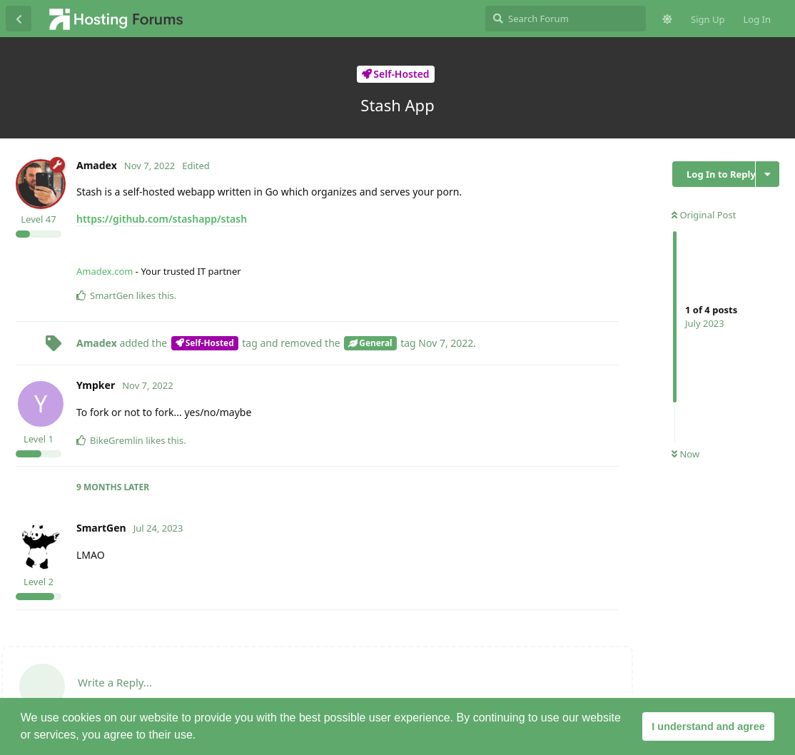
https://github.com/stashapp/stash (161, 219)
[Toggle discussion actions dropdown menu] (767, 174)
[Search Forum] (565, 18)
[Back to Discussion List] (18, 18)
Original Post (704, 214)
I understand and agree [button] (708, 726)
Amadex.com (104, 271)
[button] (201, 736)
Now (685, 453)
